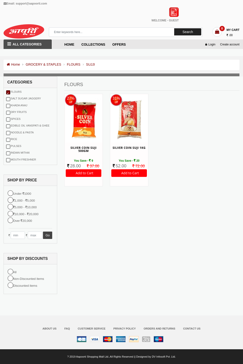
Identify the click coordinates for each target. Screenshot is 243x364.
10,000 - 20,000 (25, 214)
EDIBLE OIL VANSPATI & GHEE (30, 125)
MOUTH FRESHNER (23, 159)
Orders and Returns (159, 328)
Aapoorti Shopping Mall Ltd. (92, 356)
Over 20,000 (22, 221)
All (15, 272)
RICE (14, 139)
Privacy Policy (124, 328)
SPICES (15, 119)
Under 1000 (22, 194)
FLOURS (73, 65)
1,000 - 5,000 (24, 201)
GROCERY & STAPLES (43, 65)
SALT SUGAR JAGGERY (26, 98)
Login (210, 44)
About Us (49, 328)
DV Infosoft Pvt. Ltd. (164, 356)
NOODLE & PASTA (22, 132)
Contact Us (192, 328)
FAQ (67, 328)
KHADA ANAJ (19, 105)
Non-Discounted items (28, 279)
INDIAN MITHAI (20, 152)
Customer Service (92, 328)
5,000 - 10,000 (25, 207)
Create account (229, 44)
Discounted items (25, 285)
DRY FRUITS (19, 112)
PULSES (16, 146)
